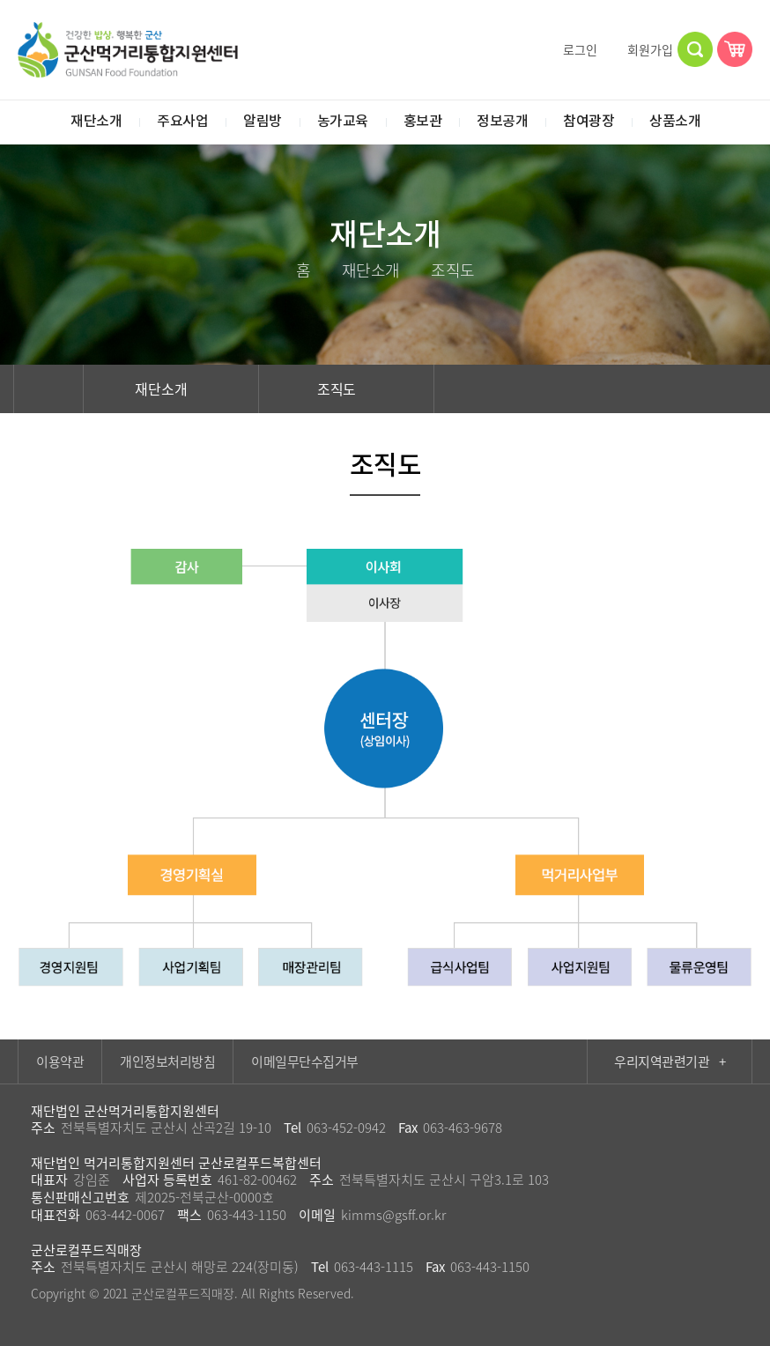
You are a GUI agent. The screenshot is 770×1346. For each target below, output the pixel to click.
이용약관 (60, 1061)
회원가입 (642, 49)
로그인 (572, 49)
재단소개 (171, 388)
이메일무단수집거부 (305, 1061)
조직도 (347, 388)
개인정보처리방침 (167, 1061)
